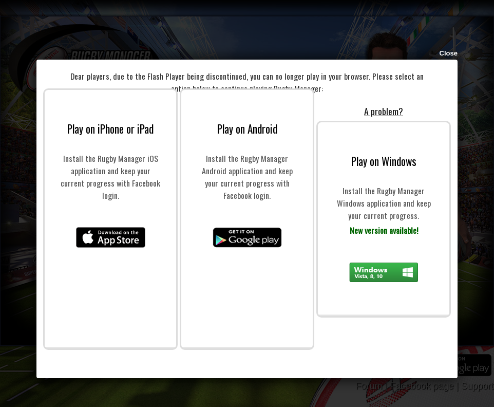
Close (449, 53)
